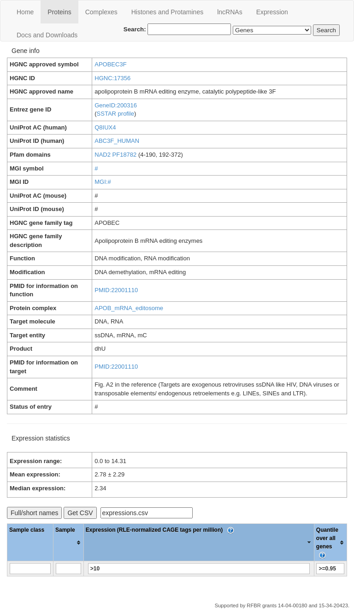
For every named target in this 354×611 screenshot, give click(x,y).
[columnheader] (68, 542)
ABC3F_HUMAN (116, 140)
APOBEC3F (110, 64)
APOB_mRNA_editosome (128, 308)
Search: (177, 29)
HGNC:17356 (112, 78)
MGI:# (102, 181)
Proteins (59, 12)
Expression (272, 12)
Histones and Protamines (167, 12)
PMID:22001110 (116, 290)
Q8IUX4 (105, 127)
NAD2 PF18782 (115, 154)
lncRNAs (229, 12)
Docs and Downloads (47, 35)
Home (25, 12)
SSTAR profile (115, 113)
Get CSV (80, 513)
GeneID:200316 (115, 105)
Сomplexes (101, 12)
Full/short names (34, 513)
